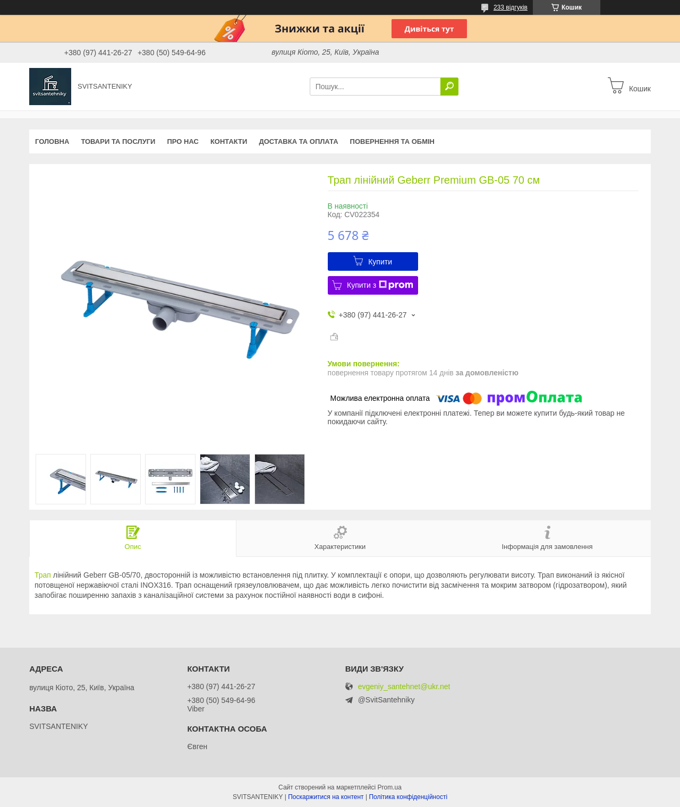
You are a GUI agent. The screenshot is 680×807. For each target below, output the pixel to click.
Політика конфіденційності (408, 797)
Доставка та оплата (298, 141)
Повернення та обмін (392, 141)
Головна (52, 141)
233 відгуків (511, 7)
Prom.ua (390, 787)
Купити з (380, 285)
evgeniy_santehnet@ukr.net (404, 687)
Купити (380, 261)
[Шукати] (449, 87)
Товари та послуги (118, 141)
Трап (43, 575)
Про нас (182, 141)
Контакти (229, 141)
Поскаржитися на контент (325, 797)
